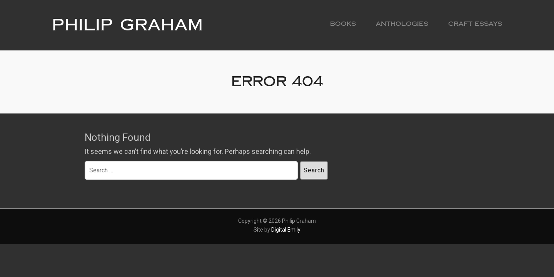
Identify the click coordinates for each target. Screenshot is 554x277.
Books (343, 23)
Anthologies (402, 23)
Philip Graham (127, 25)
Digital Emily (285, 230)
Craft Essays (475, 23)
